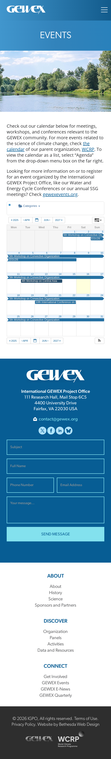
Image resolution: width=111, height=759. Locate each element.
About (55, 586)
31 (102, 316)
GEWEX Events (55, 683)
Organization (55, 632)
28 (60, 316)
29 (74, 316)
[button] (99, 341)
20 (46, 295)
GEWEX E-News (55, 689)
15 (74, 274)
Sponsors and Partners (55, 605)
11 (18, 274)
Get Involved (55, 677)
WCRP (88, 149)
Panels (56, 638)
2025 (15, 220)
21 (60, 295)
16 (87, 274)
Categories (29, 206)
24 (102, 295)
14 (60, 274)
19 (32, 295)
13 (46, 274)
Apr (27, 220)
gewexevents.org (60, 194)
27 (46, 316)
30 (87, 316)
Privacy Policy (23, 724)
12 (32, 274)
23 (87, 295)
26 (32, 316)
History (55, 593)
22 (74, 295)
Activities (55, 644)
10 (102, 253)
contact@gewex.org (58, 419)
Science (55, 599)
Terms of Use (85, 719)
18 (18, 295)
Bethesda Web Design (79, 724)
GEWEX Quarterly (55, 695)
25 (18, 316)
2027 (59, 220)
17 (102, 274)
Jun (47, 220)
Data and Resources (55, 650)
